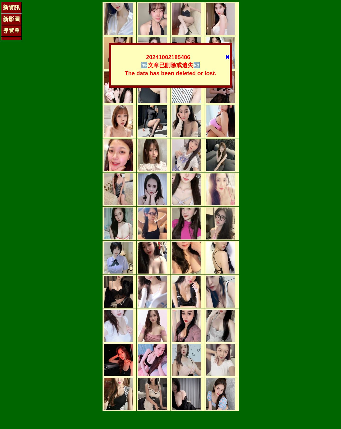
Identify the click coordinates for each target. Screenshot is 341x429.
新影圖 (11, 19)
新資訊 (11, 7)
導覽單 (11, 30)
